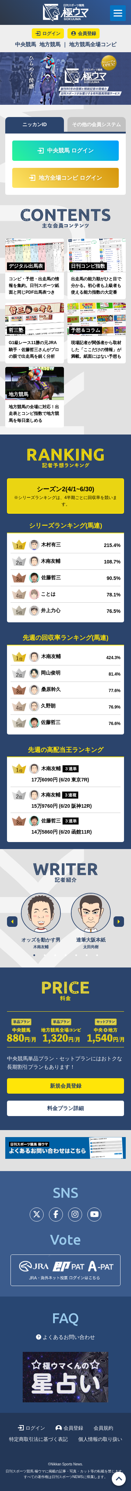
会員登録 (69, 1428)
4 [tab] (65, 955)
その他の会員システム (96, 124)
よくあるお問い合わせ (65, 1337)
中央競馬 (25, 44)
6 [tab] (86, 955)
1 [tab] (34, 955)
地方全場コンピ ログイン (65, 178)
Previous (12, 921)
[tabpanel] (41, 921)
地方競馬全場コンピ (92, 44)
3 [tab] (55, 955)
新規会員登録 (65, 1086)
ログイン (31, 1428)
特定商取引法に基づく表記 (38, 1439)
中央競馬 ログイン (65, 150)
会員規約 (103, 1428)
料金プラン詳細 (65, 1108)
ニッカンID (34, 124)
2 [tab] (44, 955)
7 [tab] (97, 955)
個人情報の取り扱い (100, 1439)
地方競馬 (49, 44)
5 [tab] (76, 955)
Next (119, 921)
